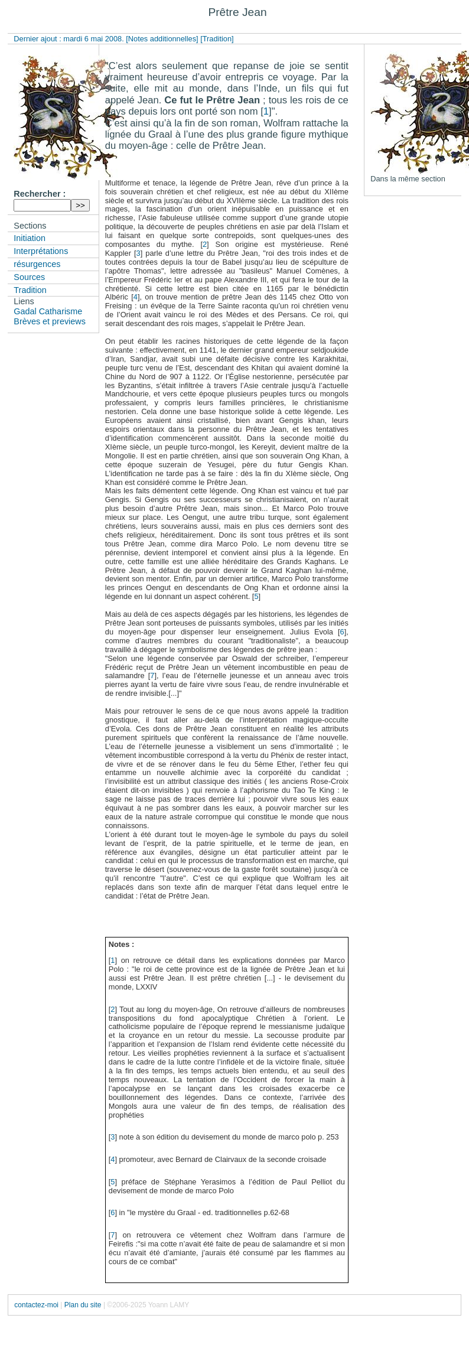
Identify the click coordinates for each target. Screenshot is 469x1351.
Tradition (30, 290)
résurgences (37, 264)
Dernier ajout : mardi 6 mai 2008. (70, 38)
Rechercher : (40, 193)
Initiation (29, 238)
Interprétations (41, 251)
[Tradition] (216, 38)
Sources (29, 277)
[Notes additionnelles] (162, 38)
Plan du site (83, 1305)
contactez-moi (36, 1305)
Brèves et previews (50, 321)
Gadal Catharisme (48, 311)
